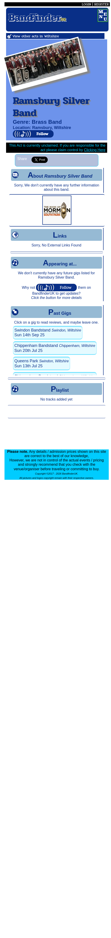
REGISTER (101, 4)
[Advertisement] (56, 411)
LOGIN (86, 4)
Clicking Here (94, 150)
